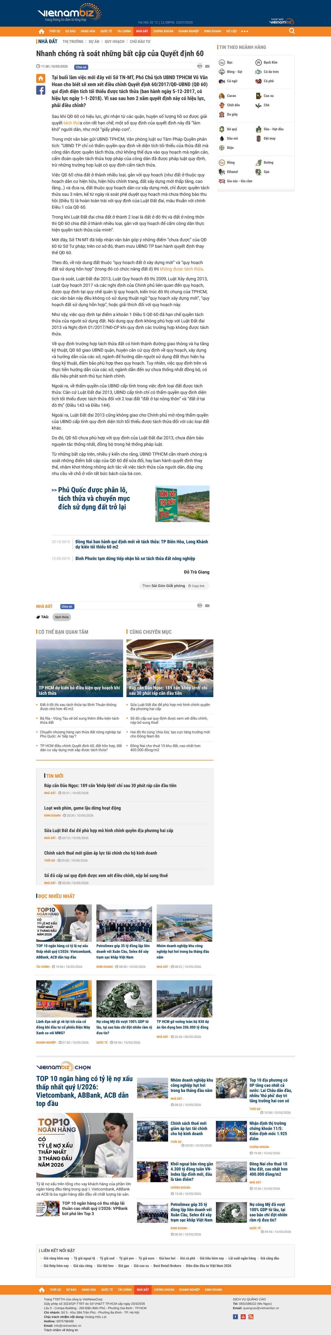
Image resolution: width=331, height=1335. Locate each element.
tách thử (72, 123)
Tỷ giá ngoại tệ (84, 1258)
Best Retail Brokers (168, 1266)
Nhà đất (47, 41)
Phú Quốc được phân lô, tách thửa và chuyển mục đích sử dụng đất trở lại (94, 498)
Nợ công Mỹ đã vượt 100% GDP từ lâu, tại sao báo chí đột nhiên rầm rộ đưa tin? (124, 1027)
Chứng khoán (259, 1147)
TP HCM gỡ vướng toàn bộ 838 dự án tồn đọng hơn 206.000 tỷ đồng (183, 1024)
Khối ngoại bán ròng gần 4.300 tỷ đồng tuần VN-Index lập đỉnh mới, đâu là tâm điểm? (192, 1171)
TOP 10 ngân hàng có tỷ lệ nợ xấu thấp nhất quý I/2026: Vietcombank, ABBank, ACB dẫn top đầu (64, 952)
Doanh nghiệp (46, 1042)
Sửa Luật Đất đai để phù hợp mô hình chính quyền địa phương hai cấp (170, 707)
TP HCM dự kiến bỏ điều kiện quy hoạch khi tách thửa (79, 690)
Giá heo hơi (167, 1258)
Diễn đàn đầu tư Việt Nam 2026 (208, 1266)
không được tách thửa (181, 269)
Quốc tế (102, 1042)
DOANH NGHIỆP (188, 31)
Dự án (94, 41)
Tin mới (54, 776)
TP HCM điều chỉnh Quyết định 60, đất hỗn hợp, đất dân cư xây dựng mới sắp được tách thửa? (81, 748)
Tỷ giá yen (126, 1258)
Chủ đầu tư (140, 41)
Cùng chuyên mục (151, 632)
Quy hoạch (114, 41)
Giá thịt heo (105, 1266)
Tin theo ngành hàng (242, 47)
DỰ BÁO (70, 31)
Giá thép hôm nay (56, 1266)
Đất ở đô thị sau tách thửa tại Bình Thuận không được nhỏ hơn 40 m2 (78, 707)
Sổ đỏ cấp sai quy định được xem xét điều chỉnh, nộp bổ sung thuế (169, 720)
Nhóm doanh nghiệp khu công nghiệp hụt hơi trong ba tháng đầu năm (183, 952)
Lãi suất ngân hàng (242, 1258)
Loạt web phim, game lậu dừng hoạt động (82, 808)
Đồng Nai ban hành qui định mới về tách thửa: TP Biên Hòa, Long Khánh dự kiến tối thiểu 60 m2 (142, 544)
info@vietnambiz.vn (67, 1326)
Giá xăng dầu (269, 1258)
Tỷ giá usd (107, 1258)
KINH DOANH (212, 31)
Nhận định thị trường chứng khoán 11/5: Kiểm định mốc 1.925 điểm (268, 1131)
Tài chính (42, 967)
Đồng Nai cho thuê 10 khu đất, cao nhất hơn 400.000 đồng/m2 (165, 748)
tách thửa (62, 617)
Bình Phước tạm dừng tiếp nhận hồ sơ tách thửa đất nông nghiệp (135, 558)
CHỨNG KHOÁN (163, 31)
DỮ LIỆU (232, 31)
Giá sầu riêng (82, 1266)
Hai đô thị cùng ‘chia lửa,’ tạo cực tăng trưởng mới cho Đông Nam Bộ (170, 734)
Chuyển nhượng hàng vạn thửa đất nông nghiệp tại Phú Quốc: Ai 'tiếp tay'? (80, 734)
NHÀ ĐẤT (142, 31)
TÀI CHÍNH (124, 31)
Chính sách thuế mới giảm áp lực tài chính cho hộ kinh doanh (100, 853)
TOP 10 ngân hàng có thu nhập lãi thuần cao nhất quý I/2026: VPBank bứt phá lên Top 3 (95, 1208)
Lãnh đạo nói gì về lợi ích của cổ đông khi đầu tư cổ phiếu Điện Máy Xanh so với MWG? (63, 1027)
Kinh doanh (52, 815)
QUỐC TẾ (106, 31)
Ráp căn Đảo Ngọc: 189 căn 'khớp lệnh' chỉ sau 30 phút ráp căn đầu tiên (168, 690)
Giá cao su (141, 1266)
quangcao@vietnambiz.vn (261, 1308)
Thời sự (49, 860)
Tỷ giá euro (146, 1258)
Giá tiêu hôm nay (212, 1258)
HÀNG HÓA (88, 31)
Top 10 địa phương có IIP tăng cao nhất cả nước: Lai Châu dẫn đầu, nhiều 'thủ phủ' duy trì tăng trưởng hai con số (271, 1091)
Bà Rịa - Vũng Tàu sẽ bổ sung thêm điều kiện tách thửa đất (79, 720)
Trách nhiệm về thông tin (61, 1330)
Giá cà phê (187, 1258)
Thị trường (73, 41)
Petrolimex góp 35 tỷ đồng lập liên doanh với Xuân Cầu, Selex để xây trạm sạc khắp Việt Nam (123, 952)
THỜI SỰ (54, 31)
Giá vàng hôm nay (56, 1258)
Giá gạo (123, 1266)
